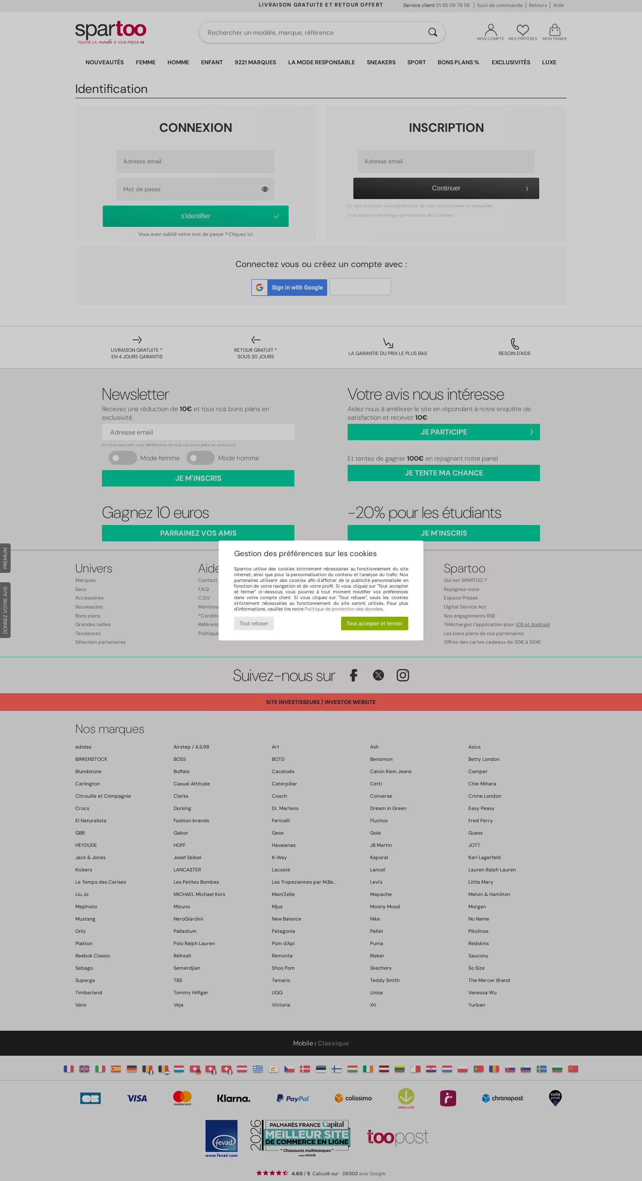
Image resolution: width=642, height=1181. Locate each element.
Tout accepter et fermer (374, 623)
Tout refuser (254, 623)
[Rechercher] (433, 32)
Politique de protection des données (344, 609)
